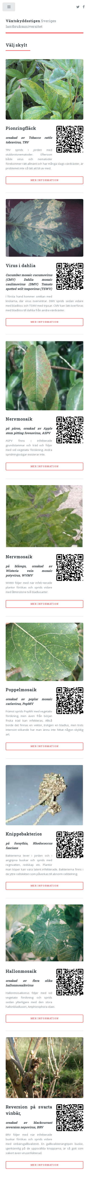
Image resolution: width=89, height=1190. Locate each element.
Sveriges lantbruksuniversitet (31, 24)
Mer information (45, 180)
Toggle (9, 8)
